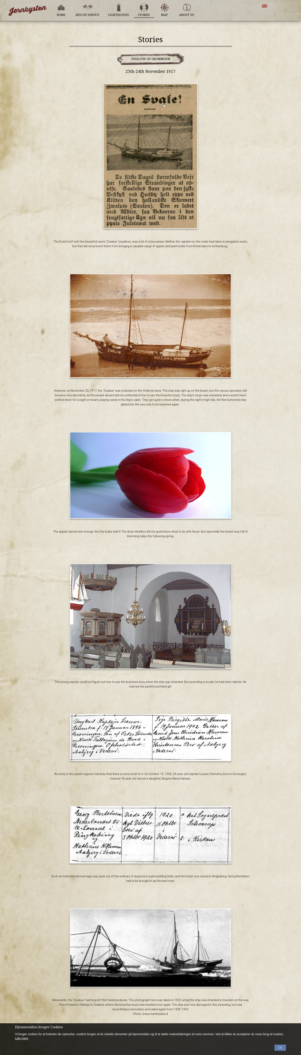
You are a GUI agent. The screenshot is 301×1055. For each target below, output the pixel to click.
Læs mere (21, 1038)
